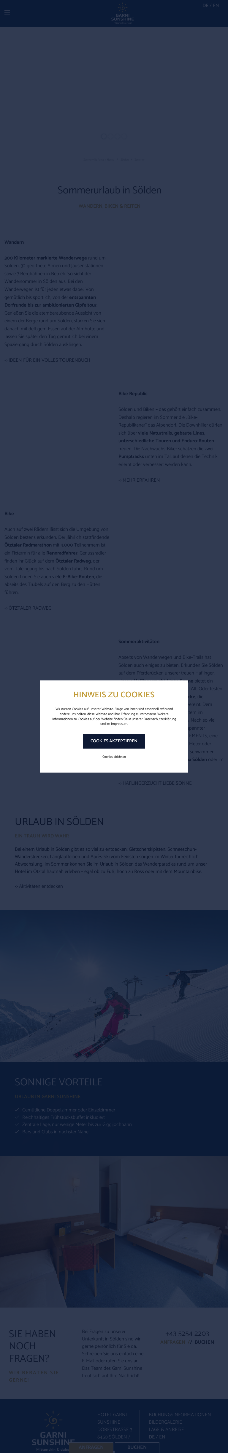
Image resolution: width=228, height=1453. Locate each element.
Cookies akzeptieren (114, 741)
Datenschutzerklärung (160, 719)
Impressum (119, 724)
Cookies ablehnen (114, 757)
